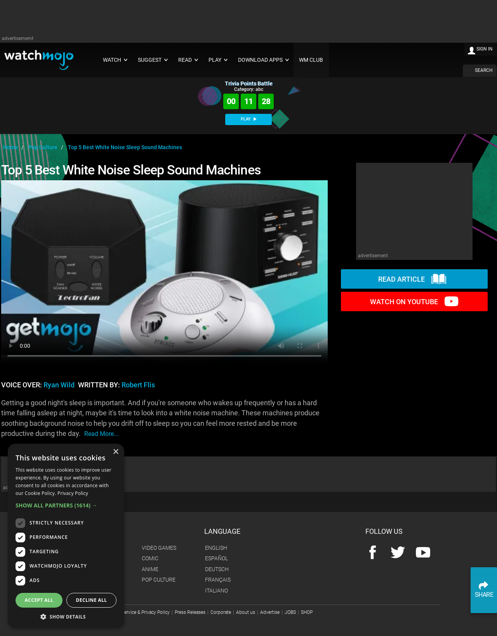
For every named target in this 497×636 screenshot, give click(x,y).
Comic (150, 558)
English (216, 548)
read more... (101, 433)
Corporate (220, 612)
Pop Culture (159, 580)
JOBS (290, 612)
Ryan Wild (59, 385)
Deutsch (217, 569)
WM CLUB (311, 60)
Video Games (159, 548)
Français (218, 580)
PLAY (248, 119)
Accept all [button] (39, 600)
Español (216, 558)
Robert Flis (138, 385)
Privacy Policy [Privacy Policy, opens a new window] (72, 493)
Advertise (270, 612)
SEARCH (484, 70)
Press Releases (190, 612)
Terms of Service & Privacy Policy (136, 612)
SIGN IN (484, 49)
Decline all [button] (91, 600)
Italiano (216, 590)
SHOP (307, 612)
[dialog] (66, 536)
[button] (66, 505)
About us (245, 612)
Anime (150, 569)
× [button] (115, 452)
